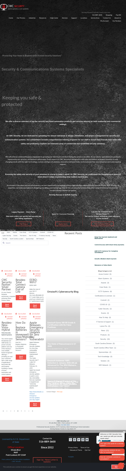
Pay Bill (118, 15)
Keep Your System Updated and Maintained (106, 237)
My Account (104, 21)
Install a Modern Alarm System (105, 259)
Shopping (109, 15)
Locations (84, 18)
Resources (42, 18)
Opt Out (87, 450)
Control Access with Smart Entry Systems (109, 245)
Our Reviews (116, 21)
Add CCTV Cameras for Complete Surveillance (106, 251)
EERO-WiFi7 (34, 281)
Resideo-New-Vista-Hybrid (7, 326)
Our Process (21, 18)
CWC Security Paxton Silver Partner (7, 284)
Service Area (95, 18)
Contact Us (107, 18)
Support (74, 18)
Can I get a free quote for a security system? (111, 444)
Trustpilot (71, 457)
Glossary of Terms (76, 450)
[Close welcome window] (124, 432)
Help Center (54, 18)
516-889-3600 (97, 15)
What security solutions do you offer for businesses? (110, 451)
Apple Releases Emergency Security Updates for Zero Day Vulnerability (37, 331)
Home (11, 18)
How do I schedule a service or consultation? (110, 458)
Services (65, 18)
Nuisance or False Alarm (103, 265)
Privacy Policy (73, 447)
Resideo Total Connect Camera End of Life (21, 285)
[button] (121, 466)
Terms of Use (84, 447)
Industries (32, 18)
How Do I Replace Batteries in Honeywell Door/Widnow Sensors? (24, 331)
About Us (117, 18)
